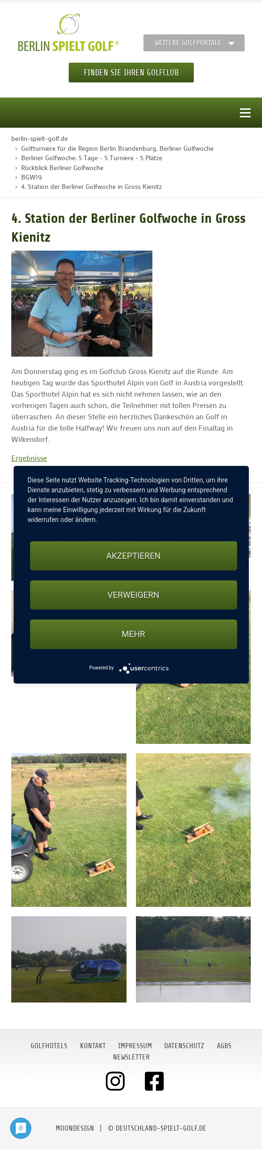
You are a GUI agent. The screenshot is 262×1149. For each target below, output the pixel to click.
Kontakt (93, 1046)
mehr (133, 634)
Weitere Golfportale (188, 43)
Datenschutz (184, 1046)
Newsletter (131, 1057)
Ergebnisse (29, 458)
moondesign (75, 1128)
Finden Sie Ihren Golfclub (131, 72)
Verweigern (133, 595)
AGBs (224, 1046)
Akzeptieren (133, 556)
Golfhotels (49, 1046)
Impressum (135, 1046)
